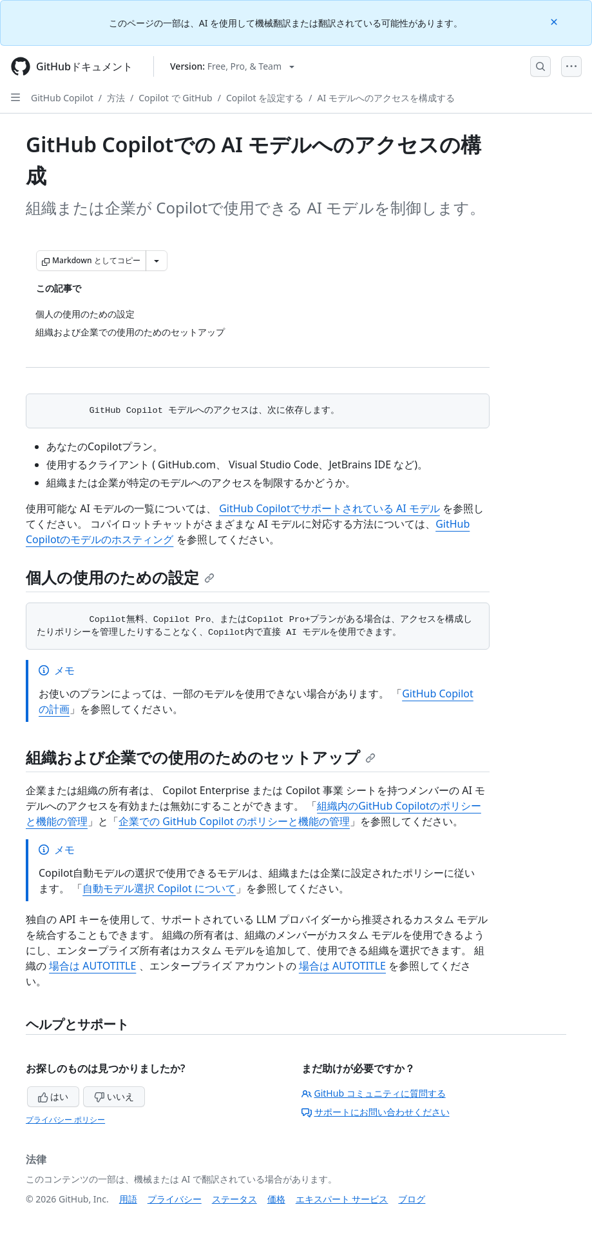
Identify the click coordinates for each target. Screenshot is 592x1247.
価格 (276, 1199)
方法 (116, 98)
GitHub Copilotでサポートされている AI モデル (329, 508)
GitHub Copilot (62, 98)
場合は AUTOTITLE (92, 966)
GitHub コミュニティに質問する (373, 1093)
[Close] (555, 21)
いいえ (114, 1096)
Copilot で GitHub (175, 98)
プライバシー (175, 1199)
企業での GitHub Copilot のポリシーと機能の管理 (234, 821)
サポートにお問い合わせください (375, 1112)
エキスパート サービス (342, 1199)
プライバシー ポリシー (65, 1119)
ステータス (234, 1199)
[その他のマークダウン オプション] (156, 260)
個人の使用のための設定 (120, 577)
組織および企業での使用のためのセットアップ (201, 757)
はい (53, 1096)
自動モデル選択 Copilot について (159, 888)
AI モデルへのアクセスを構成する (385, 98)
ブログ (411, 1199)
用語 (128, 1199)
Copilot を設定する (264, 98)
